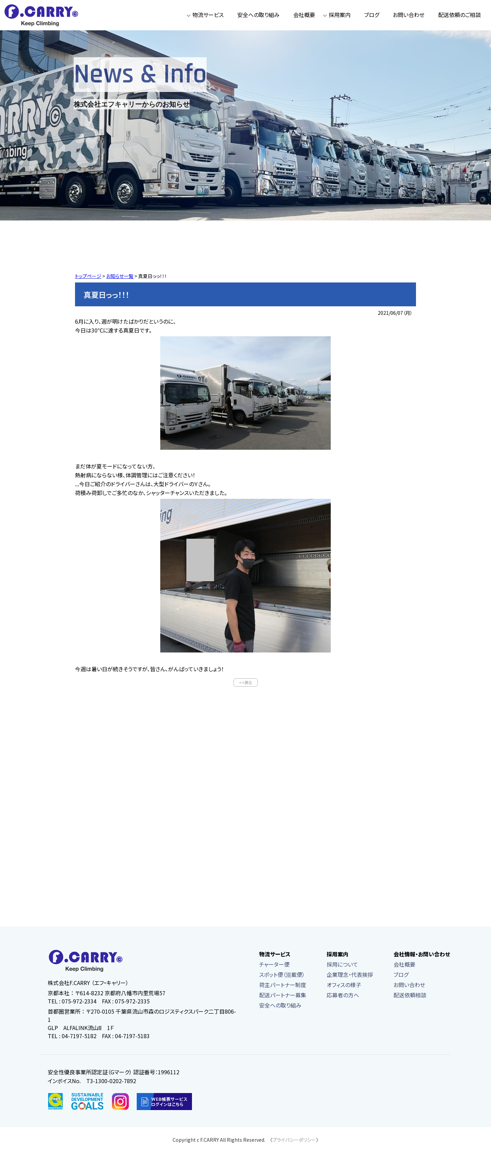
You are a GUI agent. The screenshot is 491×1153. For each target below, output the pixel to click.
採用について (342, 965)
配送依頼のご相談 (459, 15)
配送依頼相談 (409, 995)
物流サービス (208, 15)
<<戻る (245, 683)
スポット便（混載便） (282, 975)
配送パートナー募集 (282, 995)
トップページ (88, 276)
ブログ (371, 15)
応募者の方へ (343, 995)
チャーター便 (274, 965)
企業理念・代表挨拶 (350, 975)
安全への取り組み (258, 15)
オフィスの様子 (344, 985)
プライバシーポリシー (294, 1140)
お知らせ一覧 (119, 276)
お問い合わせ (409, 15)
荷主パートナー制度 (282, 985)
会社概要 (304, 15)
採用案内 (340, 15)
